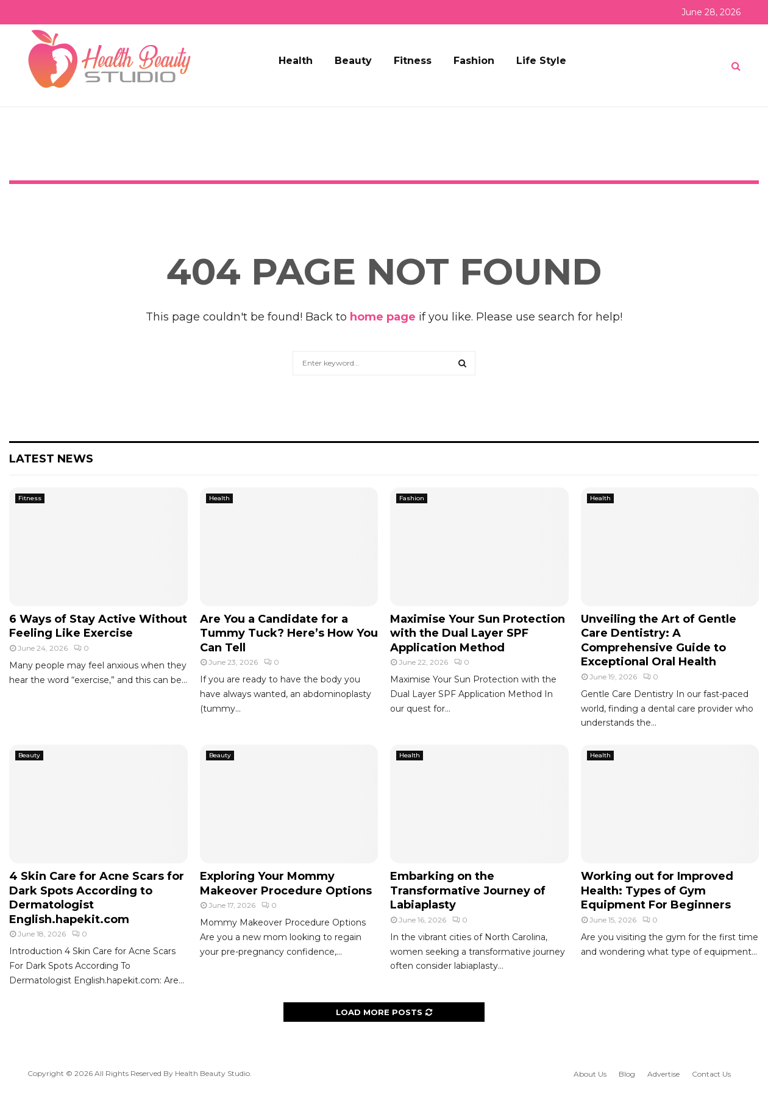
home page (383, 317)
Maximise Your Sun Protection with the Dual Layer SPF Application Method (477, 633)
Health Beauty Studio (212, 1073)
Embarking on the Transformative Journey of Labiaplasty (468, 890)
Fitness (413, 60)
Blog (627, 1073)
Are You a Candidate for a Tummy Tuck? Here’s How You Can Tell (289, 633)
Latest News (51, 459)
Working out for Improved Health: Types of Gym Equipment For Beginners (657, 890)
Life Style (541, 60)
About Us (590, 1073)
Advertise (663, 1073)
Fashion (473, 60)
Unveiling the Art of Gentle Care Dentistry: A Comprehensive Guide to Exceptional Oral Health (658, 640)
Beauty (353, 60)
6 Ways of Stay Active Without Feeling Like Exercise (98, 626)
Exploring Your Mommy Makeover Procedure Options (286, 883)
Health (296, 60)
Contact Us (711, 1073)
